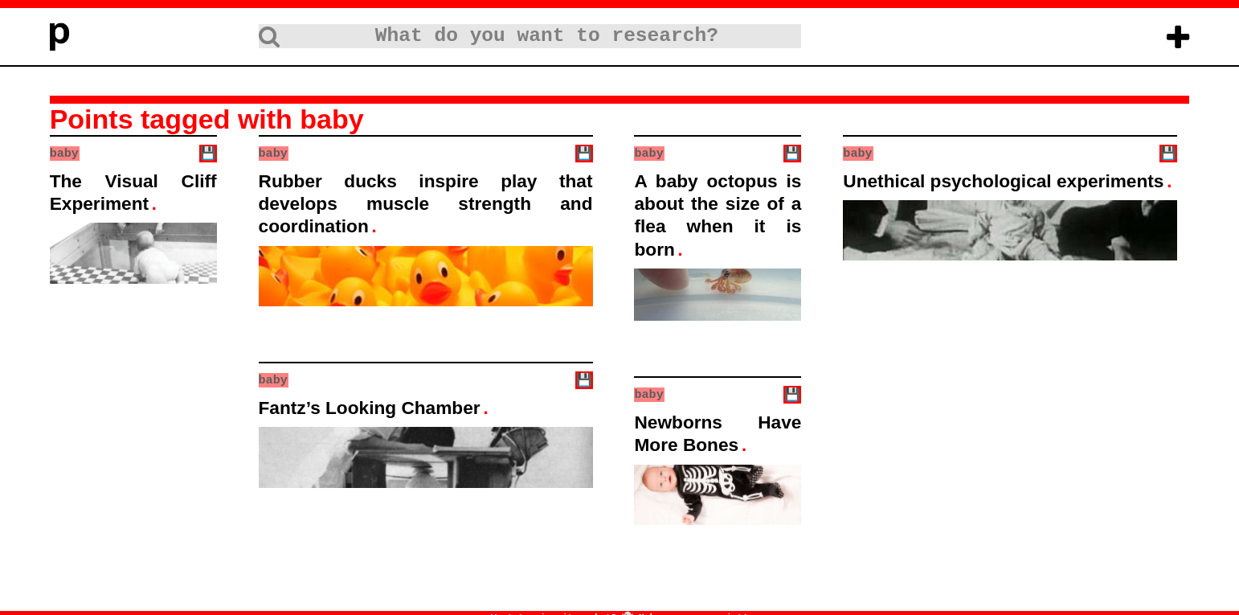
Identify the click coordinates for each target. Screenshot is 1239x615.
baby (64, 153)
